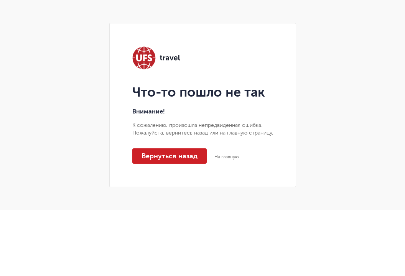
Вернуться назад (170, 156)
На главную (226, 156)
